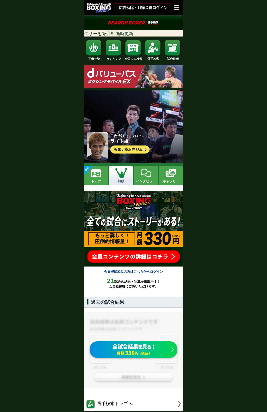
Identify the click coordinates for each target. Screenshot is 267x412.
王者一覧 (94, 57)
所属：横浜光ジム (130, 149)
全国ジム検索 (133, 57)
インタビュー (146, 181)
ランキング (114, 57)
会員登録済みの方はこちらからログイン (133, 271)
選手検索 (153, 57)
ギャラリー (171, 181)
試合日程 (173, 57)
